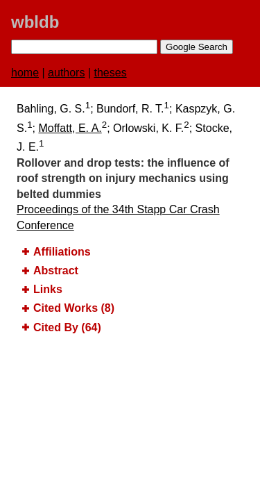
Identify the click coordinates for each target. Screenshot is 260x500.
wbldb (35, 21)
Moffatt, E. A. (69, 128)
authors (66, 72)
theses (110, 72)
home (25, 72)
